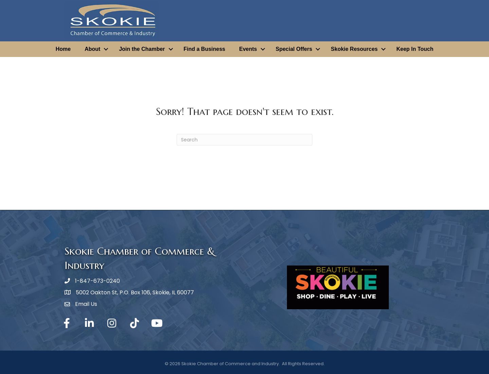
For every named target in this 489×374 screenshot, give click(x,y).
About (92, 49)
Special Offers (294, 49)
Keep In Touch (414, 49)
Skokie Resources (354, 49)
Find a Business (204, 49)
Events (248, 49)
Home (63, 49)
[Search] (244, 139)
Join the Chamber (142, 49)
